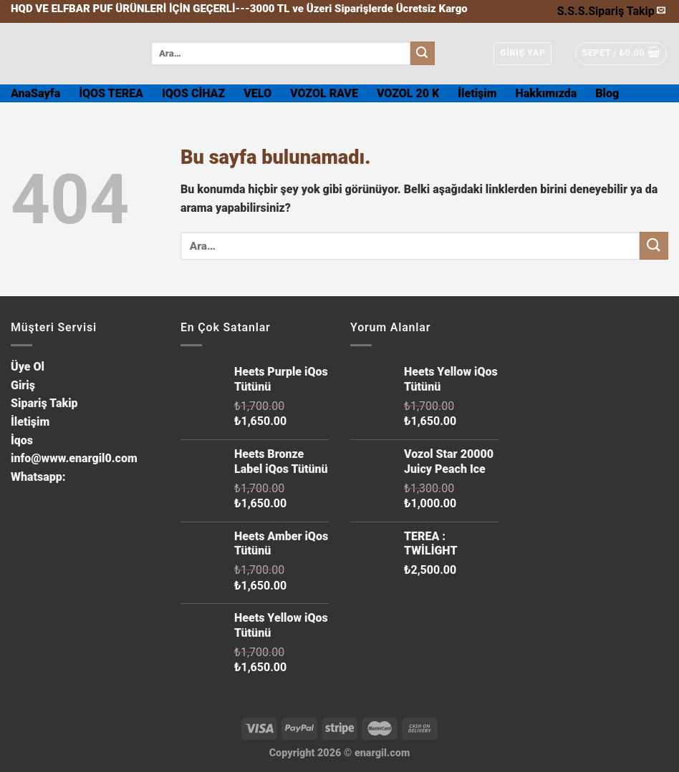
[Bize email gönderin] (661, 11)
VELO (257, 93)
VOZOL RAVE (324, 93)
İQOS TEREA (111, 93)
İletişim (477, 93)
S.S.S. (572, 11)
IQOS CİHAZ (193, 93)
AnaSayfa (35, 93)
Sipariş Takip (621, 11)
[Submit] (422, 53)
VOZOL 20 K (408, 93)
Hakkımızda (546, 93)
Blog (607, 93)
